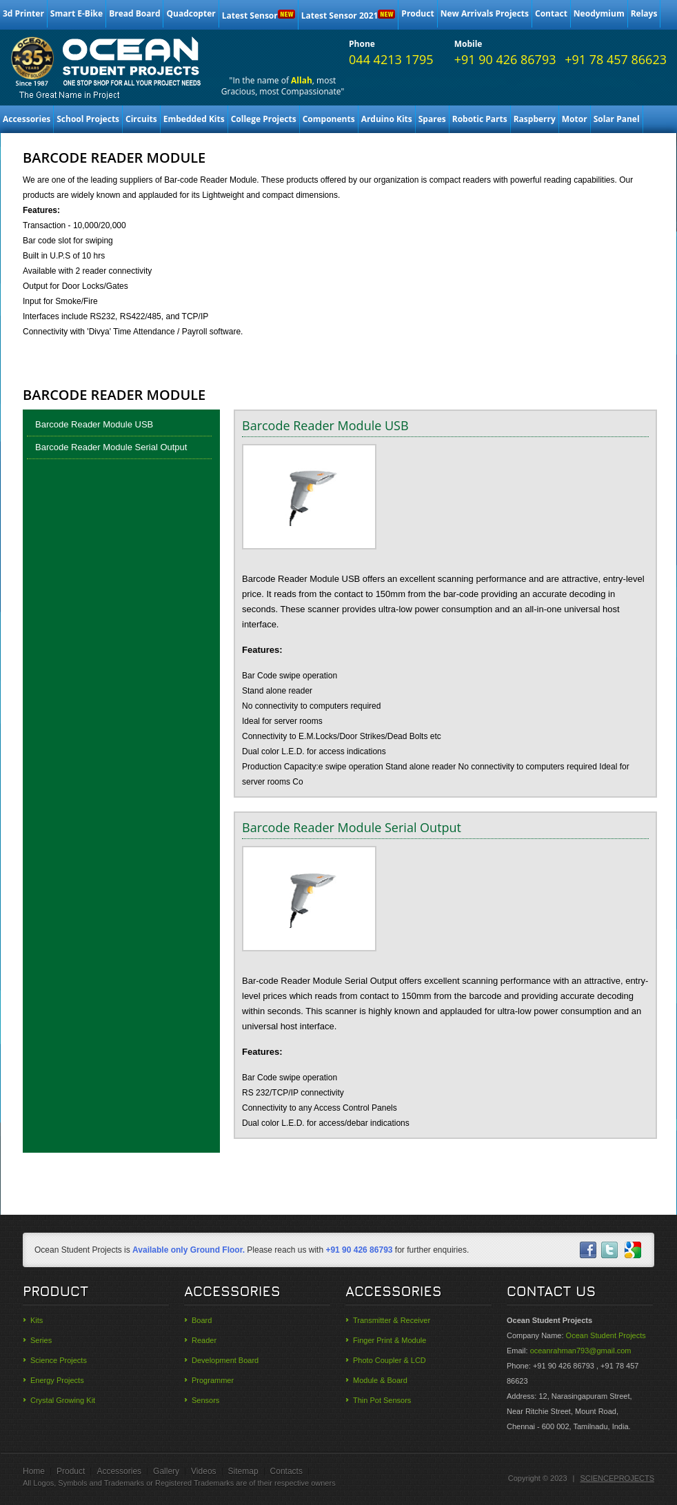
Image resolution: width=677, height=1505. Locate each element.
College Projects (263, 119)
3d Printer (23, 13)
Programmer (213, 1380)
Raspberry (535, 119)
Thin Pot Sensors (382, 1400)
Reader (204, 1340)
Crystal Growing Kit (62, 1400)
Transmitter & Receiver (391, 1320)
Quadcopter (190, 13)
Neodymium (599, 13)
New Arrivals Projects (485, 13)
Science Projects (58, 1360)
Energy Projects (57, 1380)
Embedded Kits (194, 119)
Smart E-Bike (76, 13)
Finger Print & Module (389, 1340)
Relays (644, 13)
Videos (203, 1471)
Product (417, 13)
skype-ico (633, 1250)
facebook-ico (587, 1250)
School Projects (88, 119)
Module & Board (380, 1380)
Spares (432, 119)
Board (202, 1320)
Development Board (225, 1360)
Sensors (205, 1400)
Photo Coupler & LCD (389, 1360)
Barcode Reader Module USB (94, 424)
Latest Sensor (258, 15)
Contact (551, 13)
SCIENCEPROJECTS (617, 1478)
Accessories (26, 119)
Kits (36, 1320)
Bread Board (134, 13)
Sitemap (243, 1471)
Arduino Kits (386, 119)
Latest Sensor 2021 (348, 15)
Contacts (286, 1471)
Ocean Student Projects (606, 1335)
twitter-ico (610, 1250)
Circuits (141, 119)
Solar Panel (617, 119)
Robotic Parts (479, 119)
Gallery (166, 1471)
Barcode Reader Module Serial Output (111, 447)
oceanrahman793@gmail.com (580, 1350)
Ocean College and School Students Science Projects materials (107, 63)
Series (41, 1340)
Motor (574, 119)
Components (329, 119)
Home (34, 1471)
